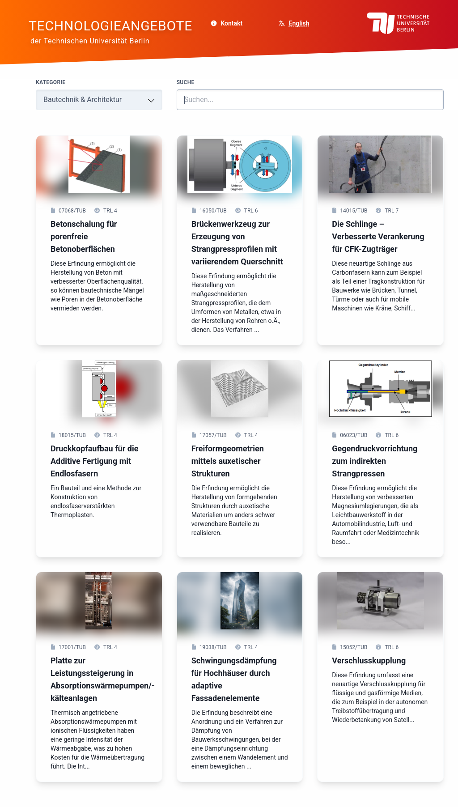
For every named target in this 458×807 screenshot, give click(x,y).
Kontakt (226, 23)
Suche (186, 82)
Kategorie (50, 82)
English (299, 23)
